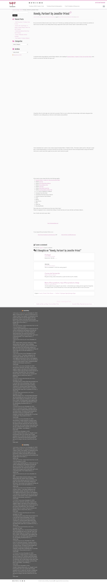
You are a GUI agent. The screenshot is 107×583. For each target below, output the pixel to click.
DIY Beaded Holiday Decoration (19, 406)
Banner (59, 17)
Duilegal (48, 255)
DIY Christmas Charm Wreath (18, 418)
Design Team (19, 9)
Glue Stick (41, 186)
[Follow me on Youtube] (40, 3)
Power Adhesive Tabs (43, 184)
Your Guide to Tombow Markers (22, 38)
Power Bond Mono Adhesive (45, 183)
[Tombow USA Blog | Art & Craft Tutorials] (12, 4)
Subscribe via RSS (18, 55)
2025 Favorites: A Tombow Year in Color (20, 313)
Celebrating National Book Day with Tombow (21, 339)
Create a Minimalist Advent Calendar (19, 353)
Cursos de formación (52, 273)
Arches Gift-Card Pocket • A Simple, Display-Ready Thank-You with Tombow (22, 27)
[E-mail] (30, 3)
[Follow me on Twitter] (32, 3)
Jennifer (77, 17)
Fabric (63, 17)
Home (13, 9)
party (66, 17)
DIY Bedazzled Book (17, 431)
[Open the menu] (104, 6)
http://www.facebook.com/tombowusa (46, 234)
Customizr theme (65, 580)
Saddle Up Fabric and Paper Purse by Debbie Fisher (47, 304)
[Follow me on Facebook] (34, 3)
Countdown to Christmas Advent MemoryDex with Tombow (24, 378)
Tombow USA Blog (26, 310)
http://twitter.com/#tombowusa (68, 234)
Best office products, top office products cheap (62, 282)
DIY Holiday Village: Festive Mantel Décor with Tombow (23, 392)
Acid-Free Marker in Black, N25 (45, 189)
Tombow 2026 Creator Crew (36, 6)
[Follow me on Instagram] (36, 3)
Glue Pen (41, 181)
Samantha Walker (71, 17)
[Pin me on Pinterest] (42, 3)
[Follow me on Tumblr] (38, 3)
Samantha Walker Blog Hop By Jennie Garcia (82, 304)
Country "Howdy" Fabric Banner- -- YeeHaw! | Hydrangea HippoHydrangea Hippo (57, 293)
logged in (41, 247)
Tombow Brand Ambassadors (54, 6)
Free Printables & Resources (72, 6)
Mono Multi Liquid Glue (44, 188)
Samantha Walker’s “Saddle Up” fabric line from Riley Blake (79, 56)
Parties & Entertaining (50, 17)
